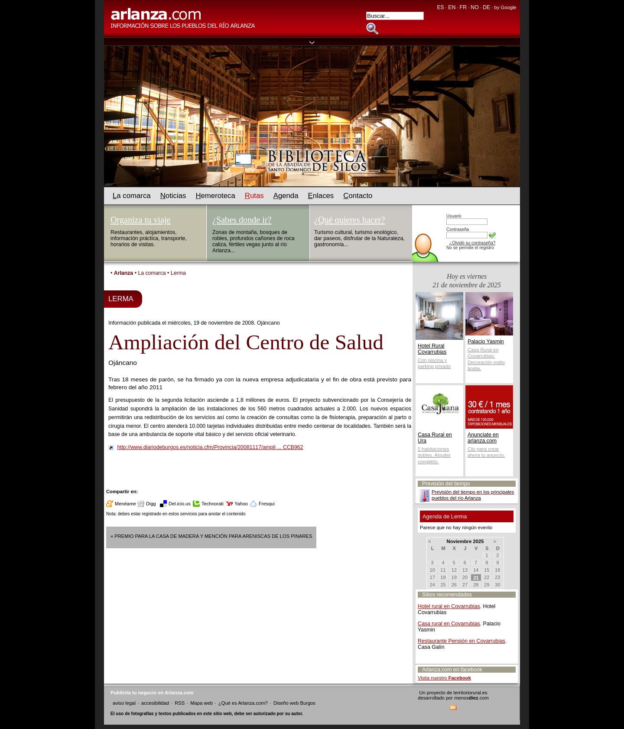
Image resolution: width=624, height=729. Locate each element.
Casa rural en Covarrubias (449, 624)
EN (451, 7)
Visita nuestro (444, 677)
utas (254, 196)
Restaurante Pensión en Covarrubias (461, 641)
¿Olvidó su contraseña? (472, 243)
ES (440, 7)
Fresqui (267, 503)
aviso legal (124, 703)
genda (286, 196)
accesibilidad (155, 703)
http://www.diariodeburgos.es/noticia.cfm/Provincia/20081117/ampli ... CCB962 (210, 447)
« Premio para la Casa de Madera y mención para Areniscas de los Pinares (211, 536)
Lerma (178, 273)
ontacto (357, 196)
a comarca (132, 196)
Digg (151, 503)
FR (463, 7)
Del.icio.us (180, 503)
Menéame (125, 503)
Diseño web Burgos (294, 703)
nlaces (321, 196)
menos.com (471, 697)
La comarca (152, 273)
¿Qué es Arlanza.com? (243, 703)
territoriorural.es (470, 692)
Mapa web (201, 703)
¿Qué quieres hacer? (349, 220)
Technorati (213, 503)
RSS (180, 703)
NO (474, 7)
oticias (173, 196)
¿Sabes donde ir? (242, 220)
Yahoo (241, 503)
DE (486, 7)
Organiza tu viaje (140, 220)
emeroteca (215, 196)
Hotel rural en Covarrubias (449, 606)
